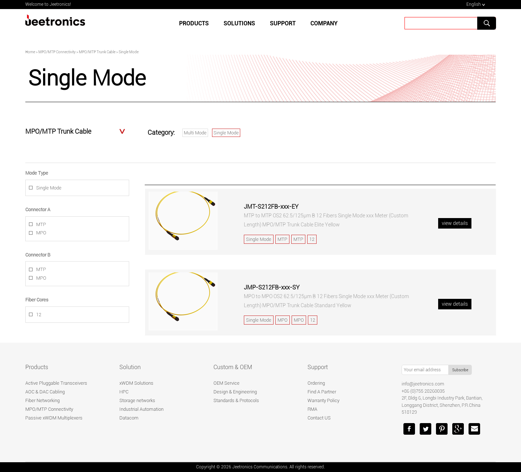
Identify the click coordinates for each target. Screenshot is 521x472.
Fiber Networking (42, 400)
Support (318, 367)
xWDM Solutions (136, 383)
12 (38, 314)
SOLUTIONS (239, 23)
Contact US (319, 418)
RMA (312, 409)
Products (194, 23)
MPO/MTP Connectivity (49, 409)
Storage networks (137, 400)
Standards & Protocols (236, 400)
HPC (123, 391)
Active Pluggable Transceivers (56, 383)
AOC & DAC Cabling (45, 391)
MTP (41, 224)
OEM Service (226, 383)
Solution (130, 367)
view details (455, 223)
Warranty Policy (323, 400)
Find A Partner (322, 391)
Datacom (129, 418)
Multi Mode (195, 132)
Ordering (316, 383)
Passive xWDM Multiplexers (53, 418)
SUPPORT (283, 23)
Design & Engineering (235, 391)
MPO (41, 232)
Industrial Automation (141, 409)
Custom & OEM (232, 367)
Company (324, 23)
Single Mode (226, 132)
